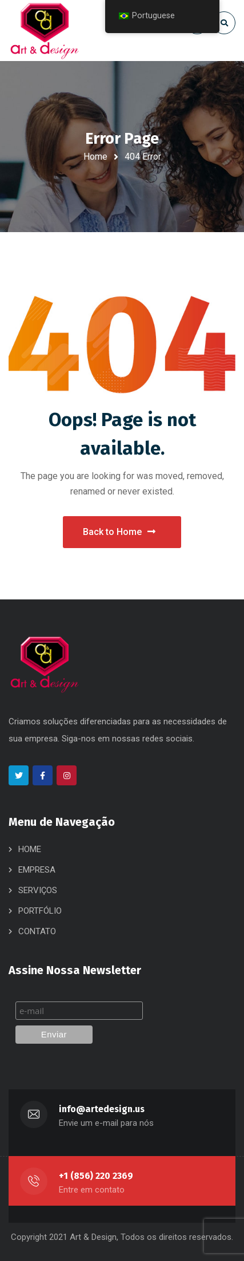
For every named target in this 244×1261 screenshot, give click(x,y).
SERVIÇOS (37, 890)
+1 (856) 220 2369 (96, 1175)
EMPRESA (36, 870)
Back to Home (119, 531)
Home (95, 156)
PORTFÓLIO (40, 911)
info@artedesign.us (102, 1109)
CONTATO (37, 931)
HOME (29, 849)
